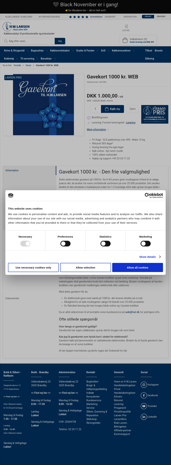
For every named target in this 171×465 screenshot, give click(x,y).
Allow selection (85, 267)
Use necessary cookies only (33, 267)
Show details (147, 256)
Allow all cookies (137, 267)
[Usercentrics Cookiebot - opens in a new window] (147, 195)
